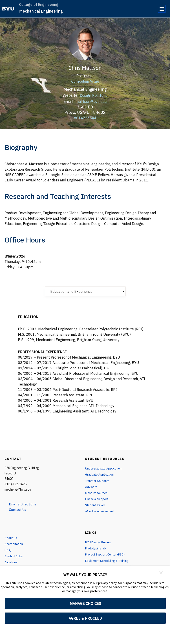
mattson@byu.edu (91, 101)
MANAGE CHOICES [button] (85, 603)
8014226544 (85, 117)
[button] (161, 572)
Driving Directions (23, 504)
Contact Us (18, 509)
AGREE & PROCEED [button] (85, 618)
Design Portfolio (93, 95)
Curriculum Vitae (85, 81)
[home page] (8, 9)
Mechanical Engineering (41, 11)
